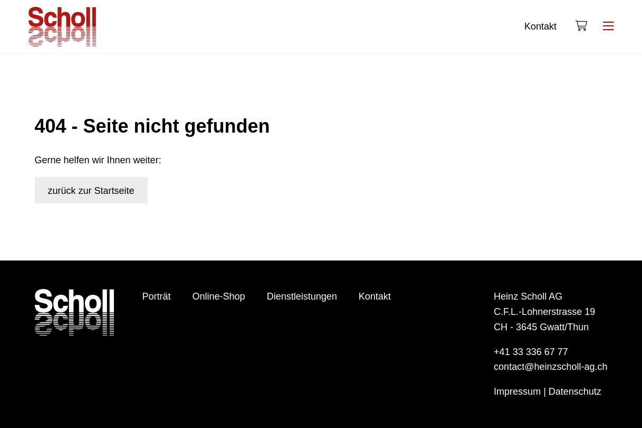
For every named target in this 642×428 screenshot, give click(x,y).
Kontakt (540, 26)
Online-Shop (219, 296)
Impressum (517, 391)
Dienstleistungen (302, 296)
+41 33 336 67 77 (531, 352)
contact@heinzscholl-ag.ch (550, 366)
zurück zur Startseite (91, 190)
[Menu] (608, 26)
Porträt (156, 296)
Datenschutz (575, 391)
